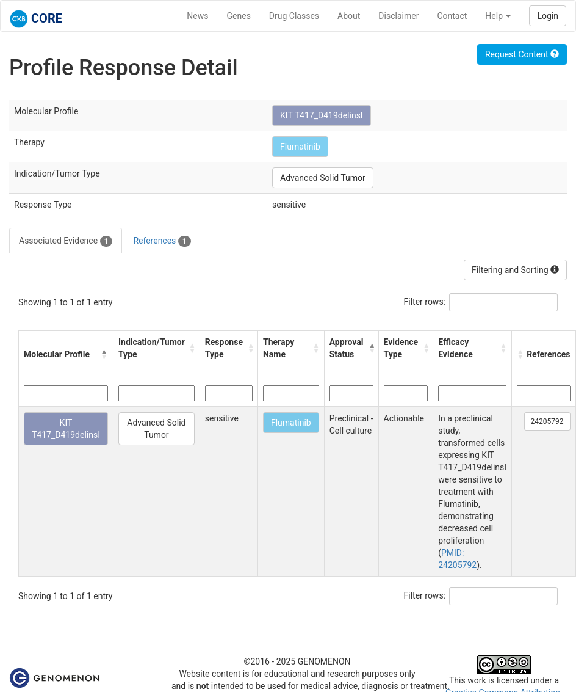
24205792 (547, 421)
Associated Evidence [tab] (65, 241)
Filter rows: (425, 302)
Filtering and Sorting (515, 270)
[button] (104, 354)
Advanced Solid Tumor (322, 178)
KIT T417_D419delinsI (321, 115)
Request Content (522, 54)
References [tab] (161, 241)
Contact (452, 16)
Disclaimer (398, 16)
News (197, 16)
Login (547, 16)
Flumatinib (300, 146)
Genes (239, 16)
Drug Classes (294, 16)
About (348, 16)
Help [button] (498, 16)
